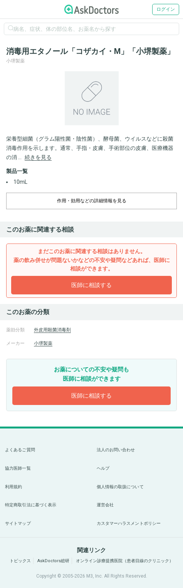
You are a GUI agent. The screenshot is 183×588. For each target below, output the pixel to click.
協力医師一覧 (18, 468)
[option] (91, 98)
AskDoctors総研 (53, 560)
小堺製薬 (43, 343)
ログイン (165, 9)
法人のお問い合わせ (116, 449)
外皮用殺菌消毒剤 (52, 330)
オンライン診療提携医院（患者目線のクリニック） (124, 560)
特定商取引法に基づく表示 (30, 504)
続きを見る (38, 157)
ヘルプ (103, 468)
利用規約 (13, 486)
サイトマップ (18, 523)
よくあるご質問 (20, 449)
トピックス (20, 560)
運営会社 (105, 504)
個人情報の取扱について (120, 486)
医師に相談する (91, 285)
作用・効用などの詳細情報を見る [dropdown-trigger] (91, 200)
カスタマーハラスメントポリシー (129, 523)
